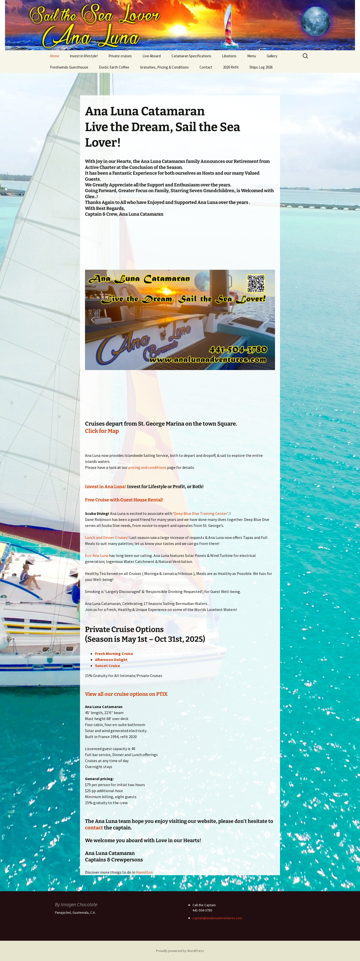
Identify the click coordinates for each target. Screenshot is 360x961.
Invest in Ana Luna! (105, 486)
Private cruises (120, 56)
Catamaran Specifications (191, 56)
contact (94, 828)
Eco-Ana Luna (96, 555)
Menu (251, 56)
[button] (93, 320)
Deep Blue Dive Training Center (200, 513)
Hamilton (144, 872)
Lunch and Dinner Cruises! (106, 537)
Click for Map (102, 431)
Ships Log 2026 (261, 67)
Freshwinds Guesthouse (69, 67)
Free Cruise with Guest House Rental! (124, 500)
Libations (229, 56)
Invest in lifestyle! (84, 56)
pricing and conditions (147, 467)
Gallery (272, 56)
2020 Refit (231, 67)
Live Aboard (151, 56)
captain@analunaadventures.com (217, 918)
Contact (206, 67)
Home (54, 56)
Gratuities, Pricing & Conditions (164, 67)
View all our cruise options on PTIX (126, 694)
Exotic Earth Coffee (114, 67)
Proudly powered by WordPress (180, 950)
